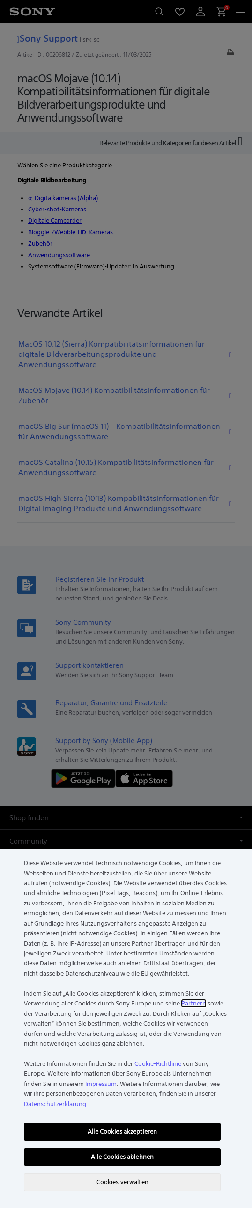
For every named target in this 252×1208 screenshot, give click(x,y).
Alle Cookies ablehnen (122, 1157)
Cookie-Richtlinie (157, 1064)
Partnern (193, 1003)
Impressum (101, 1084)
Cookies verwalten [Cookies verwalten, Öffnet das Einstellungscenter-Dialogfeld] (122, 1182)
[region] (126, 1028)
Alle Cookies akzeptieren (122, 1132)
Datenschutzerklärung (55, 1104)
